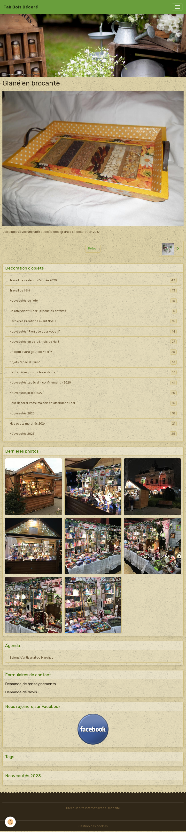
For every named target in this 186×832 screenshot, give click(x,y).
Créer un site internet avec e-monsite (93, 808)
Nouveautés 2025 (93, 433)
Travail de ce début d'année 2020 (93, 280)
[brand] (20, 7)
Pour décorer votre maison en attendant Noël (93, 403)
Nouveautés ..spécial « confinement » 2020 (93, 382)
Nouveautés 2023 (93, 413)
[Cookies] (10, 822)
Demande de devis (21, 692)
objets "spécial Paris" (93, 362)
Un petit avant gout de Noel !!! (93, 351)
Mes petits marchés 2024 (93, 423)
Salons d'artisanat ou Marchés (31, 657)
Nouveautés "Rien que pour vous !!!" (93, 331)
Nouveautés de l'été (93, 300)
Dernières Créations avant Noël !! (93, 321)
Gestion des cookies (93, 826)
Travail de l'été (93, 290)
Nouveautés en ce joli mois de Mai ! (93, 341)
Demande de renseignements (30, 684)
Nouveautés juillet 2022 (93, 393)
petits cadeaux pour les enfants (93, 372)
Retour (93, 248)
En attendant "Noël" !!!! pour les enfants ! (93, 311)
